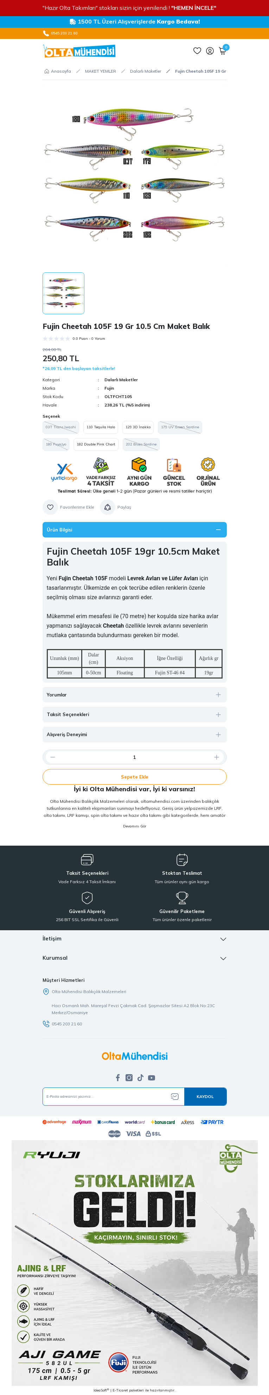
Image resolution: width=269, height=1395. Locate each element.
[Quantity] (135, 757)
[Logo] (79, 51)
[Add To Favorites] (68, 507)
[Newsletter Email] (135, 1096)
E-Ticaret (120, 1390)
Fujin (109, 388)
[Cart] (222, 51)
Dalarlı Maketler (121, 379)
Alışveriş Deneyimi (67, 734)
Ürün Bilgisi (59, 530)
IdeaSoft (101, 1390)
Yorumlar (57, 695)
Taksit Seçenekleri (68, 714)
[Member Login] (210, 51)
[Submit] (205, 1096)
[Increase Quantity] (219, 757)
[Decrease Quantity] (50, 757)
